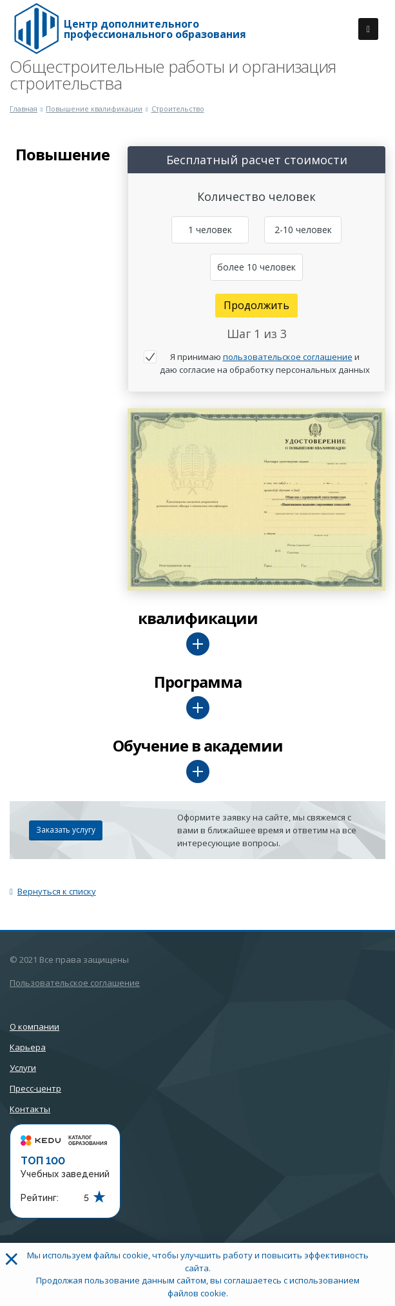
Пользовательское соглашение (75, 983)
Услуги (23, 1068)
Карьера (28, 1047)
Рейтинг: (40, 1198)
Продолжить (256, 305)
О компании (34, 1026)
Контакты (30, 1109)
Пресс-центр (35, 1088)
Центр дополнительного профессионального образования (155, 29)
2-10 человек (303, 229)
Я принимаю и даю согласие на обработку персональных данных (265, 363)
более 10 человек (256, 267)
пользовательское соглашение (287, 357)
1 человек (210, 229)
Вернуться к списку (53, 891)
